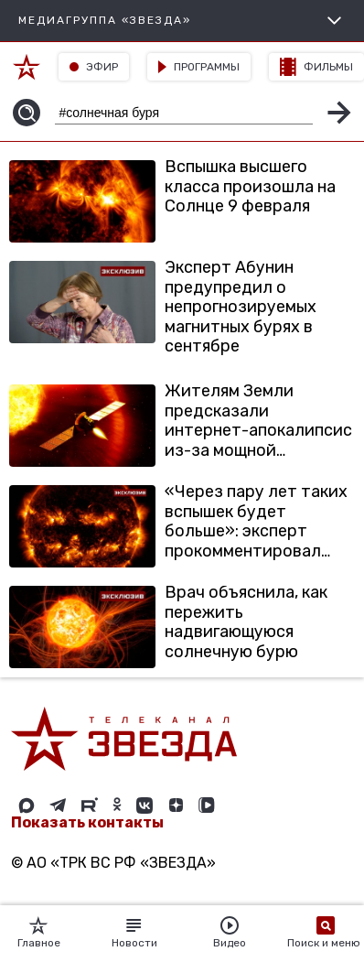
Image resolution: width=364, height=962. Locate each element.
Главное (38, 932)
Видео (229, 932)
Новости (134, 932)
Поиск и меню (325, 932)
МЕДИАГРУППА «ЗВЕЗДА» (182, 20)
